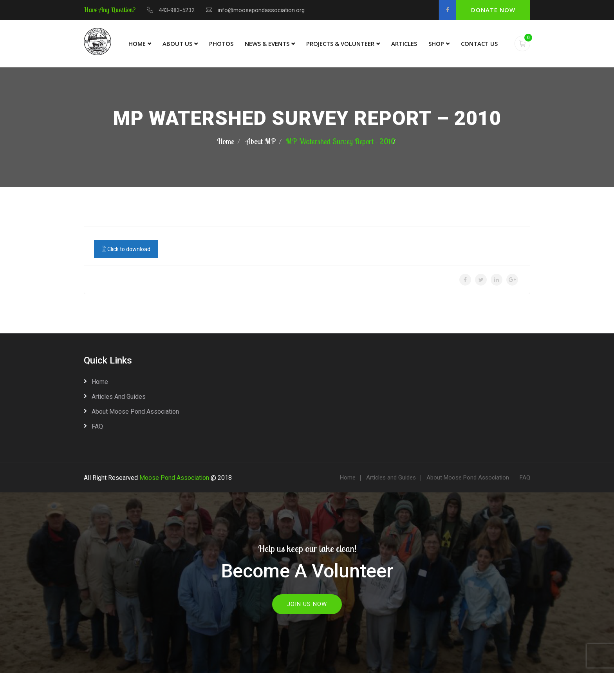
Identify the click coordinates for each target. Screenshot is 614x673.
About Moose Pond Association (135, 411)
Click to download (126, 248)
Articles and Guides (119, 396)
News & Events (267, 43)
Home (137, 43)
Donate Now (493, 10)
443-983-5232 (177, 10)
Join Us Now (307, 604)
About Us (177, 43)
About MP (261, 141)
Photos (221, 43)
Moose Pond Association (174, 477)
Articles (404, 43)
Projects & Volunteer (340, 43)
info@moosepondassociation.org (261, 10)
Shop (436, 43)
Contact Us (479, 43)
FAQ (97, 426)
